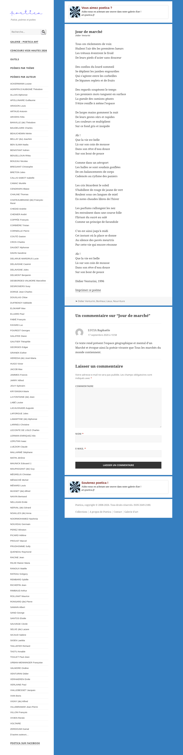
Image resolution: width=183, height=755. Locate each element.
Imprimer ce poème (88, 290)
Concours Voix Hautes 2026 (28, 50)
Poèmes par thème (22, 68)
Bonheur (100, 301)
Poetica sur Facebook (25, 743)
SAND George (17, 613)
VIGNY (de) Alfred (19, 701)
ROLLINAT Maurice (19, 596)
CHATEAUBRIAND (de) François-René (26, 201)
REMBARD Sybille (19, 579)
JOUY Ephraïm (17, 386)
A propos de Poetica (100, 511)
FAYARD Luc (16, 325)
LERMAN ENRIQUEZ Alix (23, 435)
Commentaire (84, 386)
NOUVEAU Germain (20, 524)
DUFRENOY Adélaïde (21, 303)
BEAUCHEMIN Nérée (21, 133)
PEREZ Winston (18, 529)
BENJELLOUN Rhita (20, 155)
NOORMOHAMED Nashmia (24, 519)
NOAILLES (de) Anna (20, 513)
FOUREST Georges (20, 330)
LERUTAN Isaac (18, 441)
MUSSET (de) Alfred (20, 491)
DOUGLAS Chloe (19, 297)
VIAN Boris (15, 696)
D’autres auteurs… (19, 734)
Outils (14, 59)
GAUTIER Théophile (20, 341)
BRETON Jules (17, 172)
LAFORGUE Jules (19, 413)
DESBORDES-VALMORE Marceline (28, 280)
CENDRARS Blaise (19, 189)
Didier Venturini (86, 301)
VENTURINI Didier (19, 673)
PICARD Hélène (18, 535)
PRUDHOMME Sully (20, 546)
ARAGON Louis (18, 106)
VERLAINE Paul (18, 684)
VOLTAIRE (15, 723)
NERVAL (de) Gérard (20, 507)
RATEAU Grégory (19, 574)
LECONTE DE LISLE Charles (24, 430)
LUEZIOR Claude (19, 446)
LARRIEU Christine (19, 424)
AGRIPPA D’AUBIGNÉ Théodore (26, 89)
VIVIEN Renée (17, 718)
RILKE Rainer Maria (20, 563)
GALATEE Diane (18, 336)
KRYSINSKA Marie (19, 391)
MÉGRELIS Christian (20, 474)
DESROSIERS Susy (20, 286)
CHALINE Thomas (19, 194)
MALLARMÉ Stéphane (21, 452)
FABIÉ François (18, 319)
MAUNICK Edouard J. (21, 463)
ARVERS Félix (17, 117)
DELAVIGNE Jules (19, 269)
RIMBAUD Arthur (18, 590)
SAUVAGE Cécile (19, 624)
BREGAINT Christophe (21, 166)
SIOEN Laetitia (17, 640)
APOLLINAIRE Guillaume (22, 100)
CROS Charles (17, 242)
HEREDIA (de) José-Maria (23, 358)
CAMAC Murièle (18, 183)
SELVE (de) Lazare (19, 629)
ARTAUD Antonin (18, 111)
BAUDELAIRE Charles (21, 128)
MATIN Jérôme (17, 458)
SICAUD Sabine (18, 635)
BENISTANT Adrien (19, 150)
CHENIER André (18, 214)
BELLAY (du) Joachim (21, 139)
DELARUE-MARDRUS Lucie (24, 258)
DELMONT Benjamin (20, 275)
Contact (118, 511)
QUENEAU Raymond (20, 552)
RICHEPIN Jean (18, 585)
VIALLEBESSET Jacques (22, 690)
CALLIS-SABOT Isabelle (22, 178)
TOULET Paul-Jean (20, 657)
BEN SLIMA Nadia (19, 144)
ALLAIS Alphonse (19, 95)
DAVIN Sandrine (18, 253)
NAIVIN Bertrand (18, 496)
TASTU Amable (17, 651)
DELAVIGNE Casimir (20, 264)
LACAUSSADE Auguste (22, 408)
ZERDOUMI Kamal (19, 729)
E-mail (80, 448)
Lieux (109, 301)
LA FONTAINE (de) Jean (22, 397)
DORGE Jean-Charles (21, 292)
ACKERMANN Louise (21, 83)
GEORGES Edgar (19, 347)
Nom (79, 433)
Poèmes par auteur (23, 76)
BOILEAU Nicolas (19, 161)
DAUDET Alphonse (19, 247)
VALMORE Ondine (19, 668)
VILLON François (18, 712)
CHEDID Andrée (18, 209)
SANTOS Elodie (18, 618)
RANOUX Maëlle (18, 568)
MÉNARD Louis (18, 485)
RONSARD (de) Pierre (21, 601)
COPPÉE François (19, 220)
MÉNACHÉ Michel (19, 480)
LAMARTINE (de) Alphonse (23, 419)
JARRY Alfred (17, 380)
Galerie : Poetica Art (24, 41)
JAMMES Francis (18, 375)
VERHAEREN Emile (20, 679)
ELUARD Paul (17, 314)
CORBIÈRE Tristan (19, 225)
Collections (81, 511)
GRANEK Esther (18, 352)
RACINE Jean (17, 557)
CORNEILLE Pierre (19, 231)
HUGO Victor (16, 363)
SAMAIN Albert (17, 607)
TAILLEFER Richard (20, 646)
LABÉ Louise (16, 402)
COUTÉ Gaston (18, 236)
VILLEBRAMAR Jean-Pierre (24, 707)
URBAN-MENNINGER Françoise (26, 662)
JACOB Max (16, 369)
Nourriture (119, 301)
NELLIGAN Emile (18, 502)
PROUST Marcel (18, 541)
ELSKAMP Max (18, 308)
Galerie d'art (131, 511)
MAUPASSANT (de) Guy (22, 469)
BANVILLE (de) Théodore (23, 122)
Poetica (79, 505)
